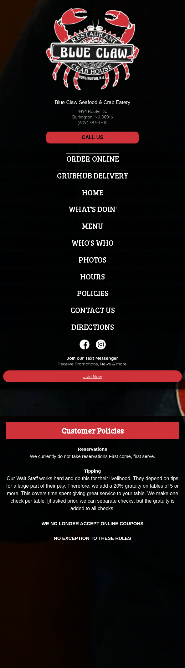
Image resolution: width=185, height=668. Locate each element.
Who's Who (92, 243)
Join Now (92, 376)
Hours (92, 276)
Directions (92, 327)
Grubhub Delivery (92, 175)
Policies (92, 293)
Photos (92, 259)
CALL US (92, 137)
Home (92, 192)
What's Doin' (93, 209)
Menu (92, 226)
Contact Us (92, 310)
